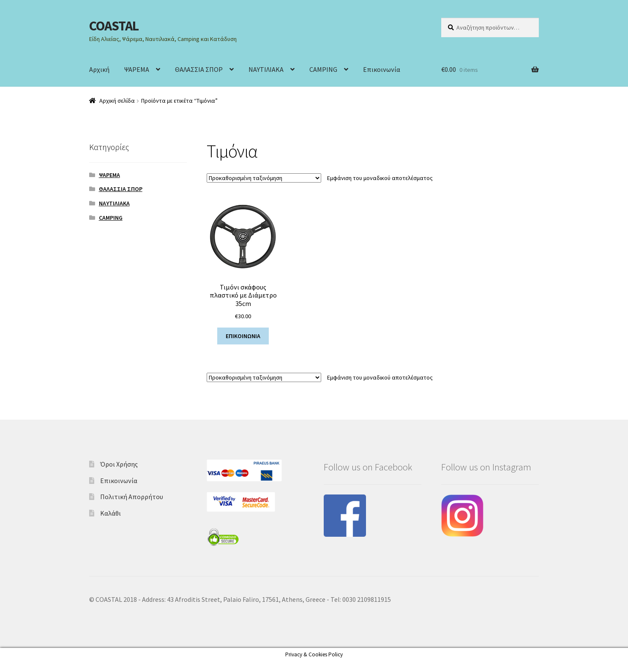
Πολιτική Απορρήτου (131, 496)
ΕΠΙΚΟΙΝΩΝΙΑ (243, 336)
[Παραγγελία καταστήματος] (264, 178)
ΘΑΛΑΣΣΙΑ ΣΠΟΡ (199, 69)
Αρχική (99, 69)
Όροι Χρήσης (119, 464)
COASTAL (114, 25)
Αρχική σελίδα (117, 100)
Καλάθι (110, 513)
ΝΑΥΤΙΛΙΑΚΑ (266, 69)
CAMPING (323, 69)
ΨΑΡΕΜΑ (136, 69)
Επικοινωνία (381, 69)
